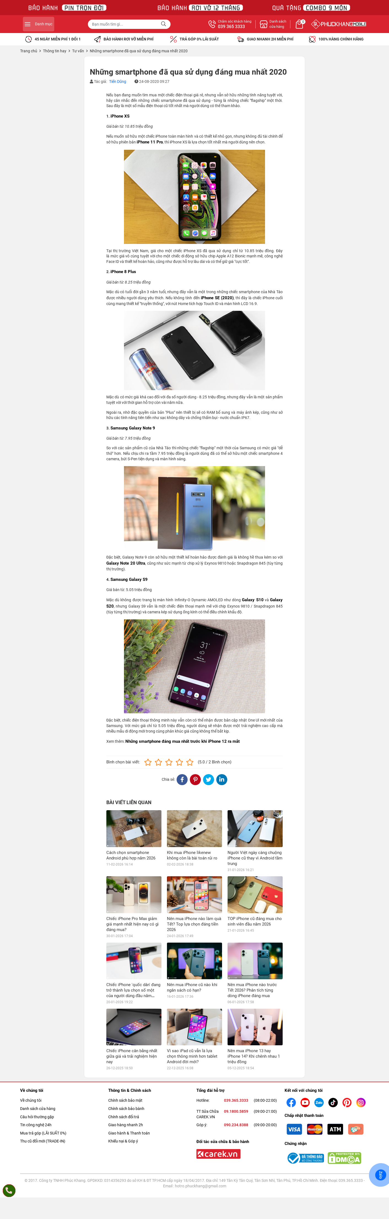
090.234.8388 (236, 1088)
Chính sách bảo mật (125, 1064)
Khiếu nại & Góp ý (123, 1104)
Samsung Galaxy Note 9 (132, 428)
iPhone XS (119, 116)
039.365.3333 (236, 1064)
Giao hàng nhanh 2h (125, 1088)
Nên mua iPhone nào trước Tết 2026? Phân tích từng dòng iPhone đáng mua (252, 954)
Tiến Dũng (117, 81)
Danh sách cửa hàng (37, 1072)
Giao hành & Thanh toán (129, 1096)
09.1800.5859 (236, 1075)
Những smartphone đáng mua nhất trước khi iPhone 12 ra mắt (182, 741)
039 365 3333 (292, 27)
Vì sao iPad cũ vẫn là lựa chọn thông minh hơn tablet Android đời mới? (192, 1020)
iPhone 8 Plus (123, 271)
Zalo (381, 1175)
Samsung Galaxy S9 (129, 579)
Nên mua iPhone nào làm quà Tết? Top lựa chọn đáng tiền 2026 (194, 924)
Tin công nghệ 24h (36, 1088)
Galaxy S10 (252, 599)
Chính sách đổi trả (123, 1080)
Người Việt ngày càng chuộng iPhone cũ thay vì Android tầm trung (255, 858)
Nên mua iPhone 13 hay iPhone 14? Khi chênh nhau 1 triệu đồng (254, 1020)
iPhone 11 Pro (150, 142)
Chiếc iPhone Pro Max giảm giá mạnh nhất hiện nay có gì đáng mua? (132, 924)
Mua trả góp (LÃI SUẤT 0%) (43, 1096)
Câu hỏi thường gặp (37, 1080)
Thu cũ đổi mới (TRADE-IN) (42, 1104)
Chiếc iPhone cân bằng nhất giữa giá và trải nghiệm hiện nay (131, 1020)
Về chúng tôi (30, 1064)
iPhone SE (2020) (217, 297)
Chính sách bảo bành (126, 1072)
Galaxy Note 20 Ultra (125, 563)
